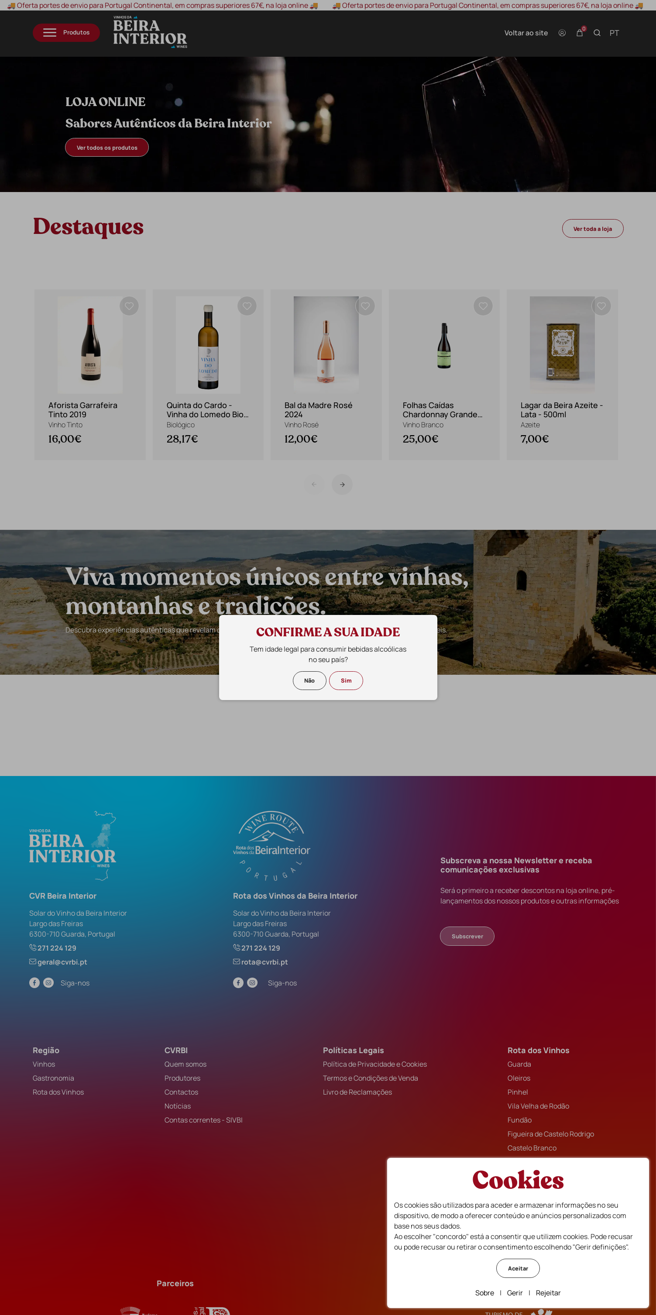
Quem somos (185, 1064)
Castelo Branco (532, 1148)
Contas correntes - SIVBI (204, 1120)
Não (309, 680)
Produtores (182, 1078)
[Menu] (66, 33)
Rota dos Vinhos (58, 1092)
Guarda (519, 1064)
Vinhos (44, 1064)
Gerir (515, 1293)
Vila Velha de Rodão (538, 1106)
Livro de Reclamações (357, 1092)
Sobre (484, 1293)
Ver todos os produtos (107, 147)
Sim (346, 680)
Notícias (178, 1106)
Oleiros (519, 1078)
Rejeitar (548, 1293)
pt (614, 32)
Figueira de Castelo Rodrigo (551, 1134)
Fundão (520, 1120)
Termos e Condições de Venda (370, 1078)
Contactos (181, 1092)
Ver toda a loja (593, 229)
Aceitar (518, 1268)
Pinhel (518, 1092)
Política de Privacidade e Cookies (375, 1064)
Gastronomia (53, 1078)
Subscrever (467, 936)
